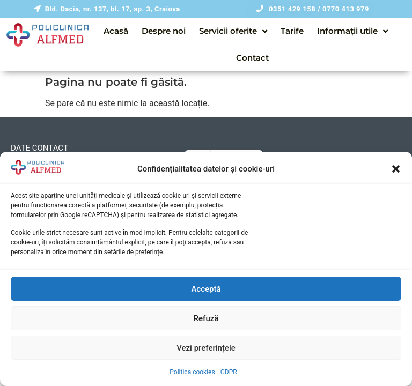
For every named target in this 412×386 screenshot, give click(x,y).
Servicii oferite (233, 31)
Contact (252, 58)
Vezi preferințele (206, 348)
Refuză (206, 318)
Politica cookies (192, 372)
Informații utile (352, 31)
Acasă (116, 31)
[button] (396, 169)
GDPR (228, 372)
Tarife (292, 31)
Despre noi (164, 31)
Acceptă (205, 289)
